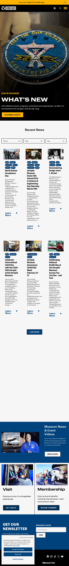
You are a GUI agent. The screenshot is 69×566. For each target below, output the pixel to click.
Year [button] (48, 141)
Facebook (48, 556)
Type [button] (26, 141)
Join (41, 535)
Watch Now (52, 454)
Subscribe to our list (43, 525)
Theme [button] (5, 141)
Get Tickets (11, 508)
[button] (60, 8)
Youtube (62, 556)
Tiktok (55, 556)
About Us (48, 562)
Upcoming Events (12, 115)
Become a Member (49, 508)
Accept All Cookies (18, 549)
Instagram (51, 556)
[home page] (8, 8)
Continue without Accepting (26, 537)
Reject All (18, 554)
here (42, 2)
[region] (18, 550)
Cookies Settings (18, 559)
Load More (34, 332)
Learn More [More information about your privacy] (16, 545)
